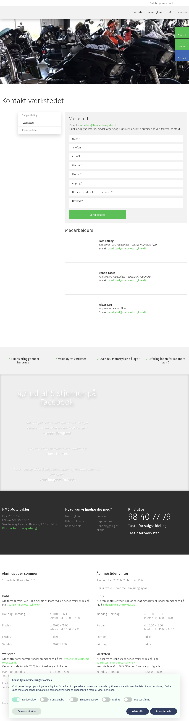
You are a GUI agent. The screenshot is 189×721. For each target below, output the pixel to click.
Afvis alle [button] (137, 711)
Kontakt (182, 12)
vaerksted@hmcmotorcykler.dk (97, 125)
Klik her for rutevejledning (19, 528)
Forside (138, 12)
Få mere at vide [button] (27, 711)
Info (170, 12)
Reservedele (29, 130)
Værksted (28, 122)
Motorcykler (155, 12)
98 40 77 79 (149, 516)
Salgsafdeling (30, 115)
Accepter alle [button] (163, 711)
